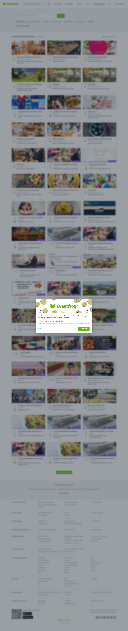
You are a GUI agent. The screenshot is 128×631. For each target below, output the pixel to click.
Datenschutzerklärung (84, 323)
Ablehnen (40, 329)
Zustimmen (84, 329)
